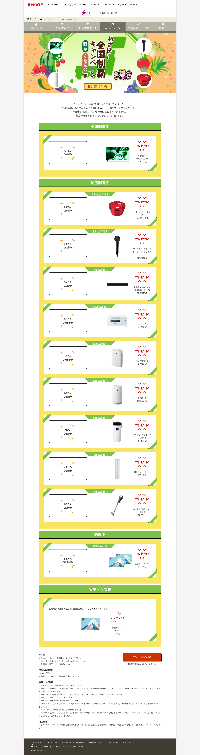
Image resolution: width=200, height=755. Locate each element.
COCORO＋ (95, 4)
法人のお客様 (70, 4)
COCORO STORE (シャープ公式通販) (120, 4)
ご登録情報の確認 (142, 657)
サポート (83, 4)
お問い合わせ (113, 742)
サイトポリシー (51, 742)
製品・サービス (54, 4)
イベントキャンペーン (52, 19)
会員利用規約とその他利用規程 (73, 742)
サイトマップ (127, 742)
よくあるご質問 (35, 742)
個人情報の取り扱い (96, 742)
